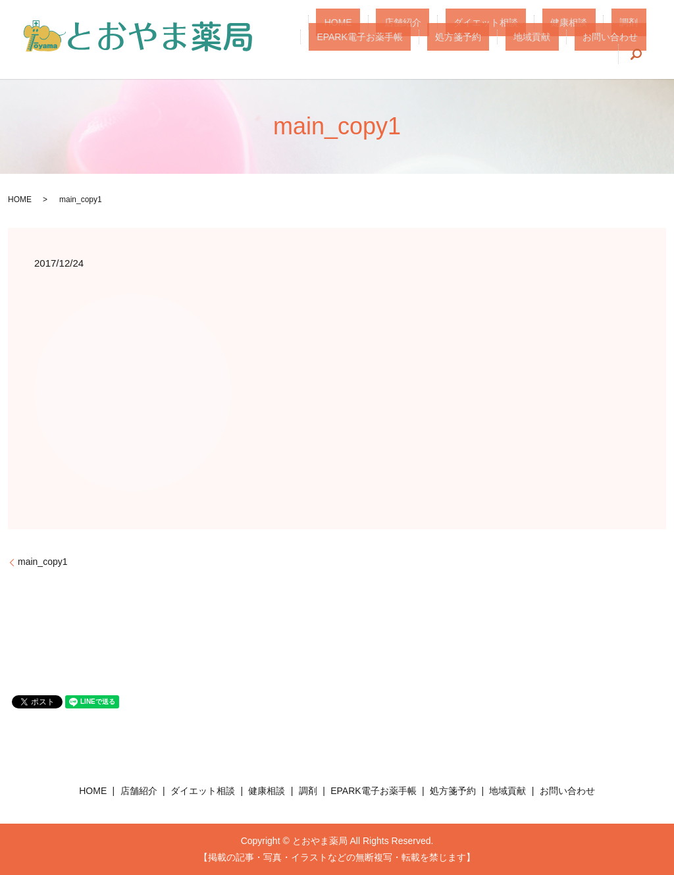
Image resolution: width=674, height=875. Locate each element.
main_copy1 (43, 561)
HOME (310, 29)
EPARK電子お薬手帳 (603, 29)
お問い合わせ (582, 46)
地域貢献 (520, 46)
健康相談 (491, 29)
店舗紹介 (358, 29)
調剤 (535, 29)
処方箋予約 (463, 46)
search (636, 47)
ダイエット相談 (424, 29)
